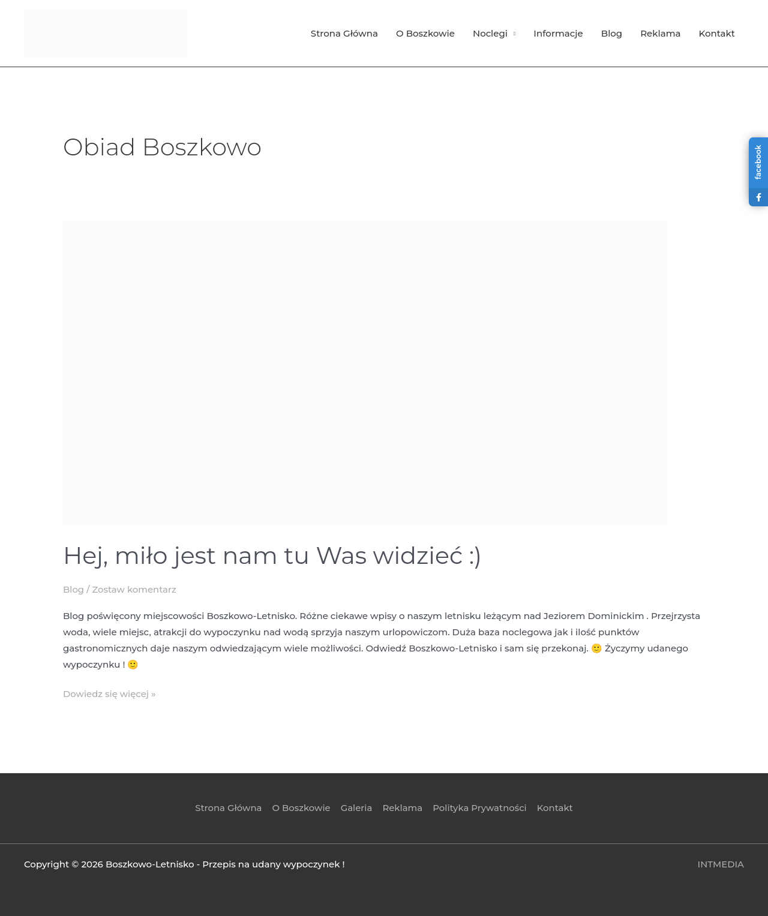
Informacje (558, 33)
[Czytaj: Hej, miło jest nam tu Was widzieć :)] (365, 372)
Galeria (357, 807)
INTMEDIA (720, 863)
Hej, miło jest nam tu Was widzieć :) (274, 555)
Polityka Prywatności (478, 807)
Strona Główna (344, 33)
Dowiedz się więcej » (110, 692)
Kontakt (717, 33)
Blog (611, 33)
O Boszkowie (425, 33)
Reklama (660, 33)
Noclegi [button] (490, 33)
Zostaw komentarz (134, 589)
